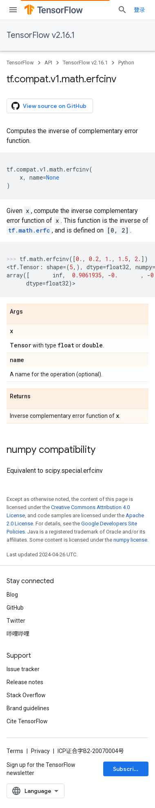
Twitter (16, 620)
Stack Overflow (26, 695)
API (48, 62)
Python (126, 62)
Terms (15, 751)
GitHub (15, 607)
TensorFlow (20, 62)
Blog (12, 594)
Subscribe (127, 769)
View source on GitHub (48, 106)
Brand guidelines (28, 708)
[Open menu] (13, 10)
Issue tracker (23, 669)
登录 (139, 10)
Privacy (40, 751)
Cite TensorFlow (27, 721)
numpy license (130, 540)
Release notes (25, 682)
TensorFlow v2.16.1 (41, 35)
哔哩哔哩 (18, 633)
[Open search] (122, 10)
